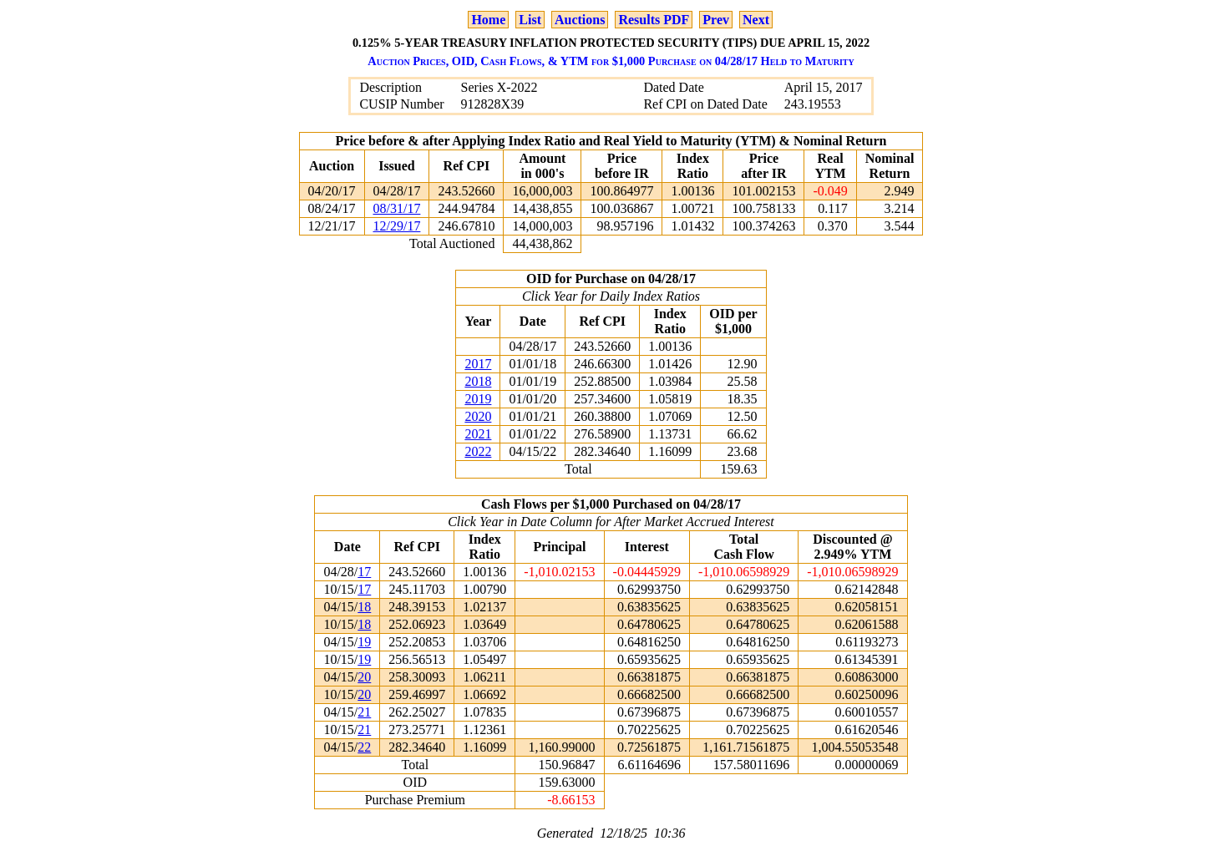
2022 (477, 451)
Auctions (580, 20)
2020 (477, 416)
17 (364, 572)
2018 (477, 381)
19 (364, 642)
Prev (715, 20)
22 (364, 747)
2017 (477, 364)
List (530, 20)
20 (364, 677)
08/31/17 (397, 208)
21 (364, 712)
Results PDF (653, 20)
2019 (477, 399)
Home (488, 20)
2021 (477, 434)
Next (756, 20)
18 (364, 607)
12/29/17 (397, 226)
